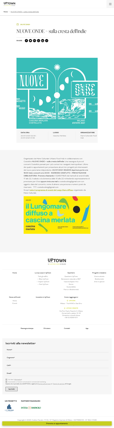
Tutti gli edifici (43, 276)
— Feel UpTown (42, 284)
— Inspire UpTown (43, 282)
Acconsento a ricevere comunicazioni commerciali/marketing (27, 382)
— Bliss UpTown (42, 279)
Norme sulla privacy (44, 384)
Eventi (14, 303)
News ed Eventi (14, 297)
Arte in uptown (99, 282)
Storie (71, 284)
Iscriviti (11, 389)
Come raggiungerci (71, 297)
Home (14, 273)
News (6, 12)
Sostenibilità (71, 287)
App (87, 328)
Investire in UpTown (43, 297)
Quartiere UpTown (71, 276)
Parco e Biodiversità (71, 289)
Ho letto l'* (15, 379)
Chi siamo (46, 328)
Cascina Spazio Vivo (71, 282)
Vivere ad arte (99, 276)
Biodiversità (99, 279)
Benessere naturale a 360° (71, 279)
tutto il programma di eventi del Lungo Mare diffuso (51, 190)
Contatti (67, 328)
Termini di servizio (59, 384)
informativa (17, 379)
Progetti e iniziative (99, 273)
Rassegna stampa (27, 328)
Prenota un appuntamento (57, 423)
